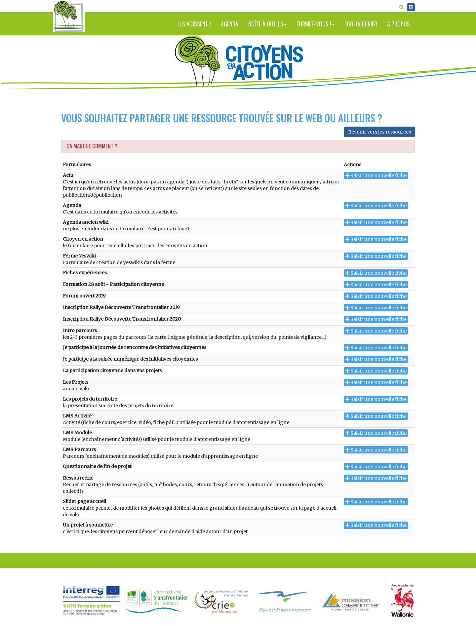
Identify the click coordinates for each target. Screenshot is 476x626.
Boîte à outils (267, 24)
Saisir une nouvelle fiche (376, 175)
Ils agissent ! (194, 24)
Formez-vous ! (316, 24)
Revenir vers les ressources (379, 132)
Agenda (229, 24)
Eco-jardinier (360, 24)
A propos (398, 24)
